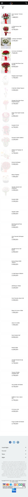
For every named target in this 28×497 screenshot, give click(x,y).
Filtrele (2, 7)
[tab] (14, 447)
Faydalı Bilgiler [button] (5, 447)
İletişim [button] (3, 454)
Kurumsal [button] (4, 451)
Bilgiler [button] (3, 457)
